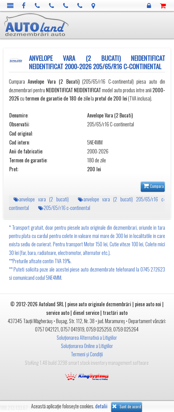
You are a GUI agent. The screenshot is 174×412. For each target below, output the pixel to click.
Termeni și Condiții (87, 354)
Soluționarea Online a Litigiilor (87, 346)
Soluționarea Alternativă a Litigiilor (87, 337)
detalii (101, 406)
